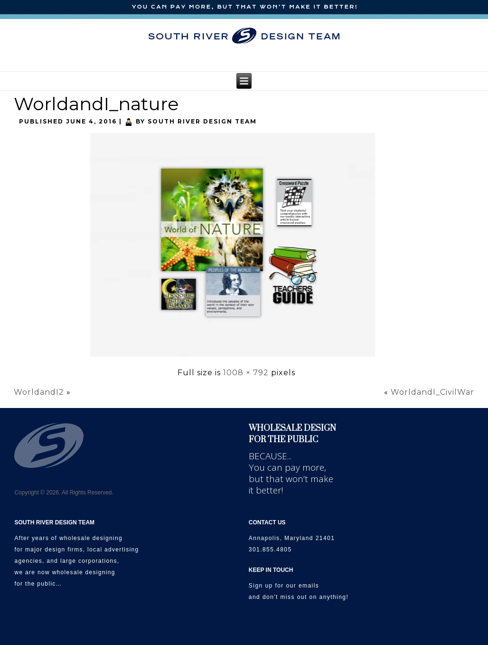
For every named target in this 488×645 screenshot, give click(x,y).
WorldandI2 (39, 392)
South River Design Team (202, 121)
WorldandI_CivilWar (432, 392)
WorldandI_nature (96, 104)
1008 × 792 (246, 372)
